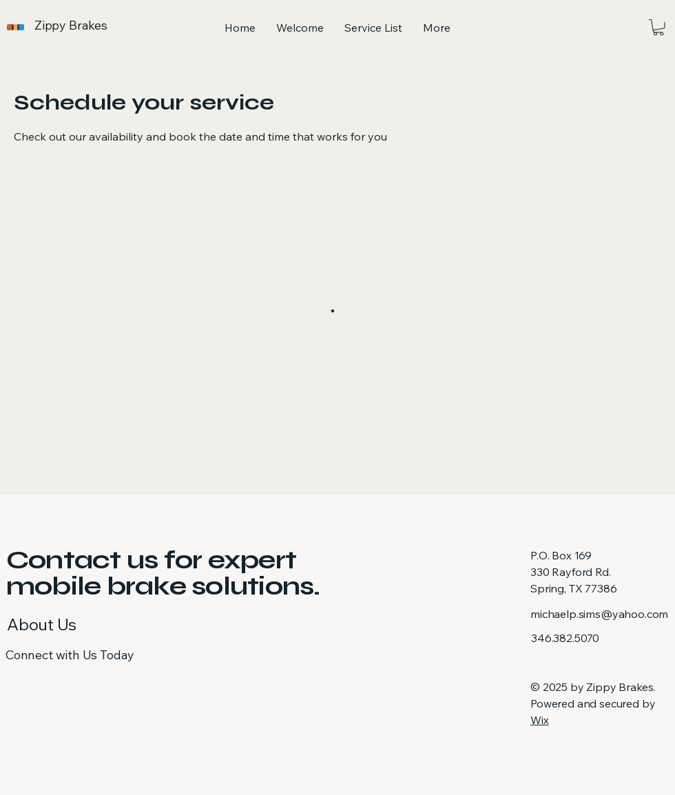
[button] (658, 27)
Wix (539, 720)
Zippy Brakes (70, 25)
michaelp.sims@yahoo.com (599, 614)
